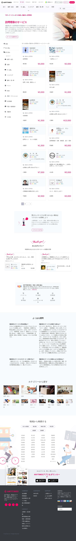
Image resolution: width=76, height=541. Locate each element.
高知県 (53, 437)
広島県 (43, 449)
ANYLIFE (35, 493)
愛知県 (33, 452)
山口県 (43, 452)
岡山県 (43, 447)
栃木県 (23, 454)
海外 (53, 459)
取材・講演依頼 (26, 519)
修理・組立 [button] (11, 7)
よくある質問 (48, 496)
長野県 (33, 444)
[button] (58, 2)
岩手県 (23, 440)
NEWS (35, 496)
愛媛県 (53, 435)
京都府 (42, 430)
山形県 (23, 447)
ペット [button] (47, 7)
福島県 (23, 449)
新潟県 (23, 461)
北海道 (23, 435)
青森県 (23, 437)
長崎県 (53, 444)
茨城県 (23, 452)
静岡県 (33, 449)
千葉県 (23, 459)
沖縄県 (53, 456)
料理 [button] (53, 7)
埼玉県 (51, 426)
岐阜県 (33, 447)
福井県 (33, 440)
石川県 (33, 437)
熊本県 (53, 447)
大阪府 (34, 430)
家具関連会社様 (26, 516)
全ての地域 (26, 426)
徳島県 (43, 454)
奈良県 (43, 437)
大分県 (53, 449)
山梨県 (33, 442)
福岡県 (53, 440)
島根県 (43, 444)
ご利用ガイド (48, 493)
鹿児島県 (53, 454)
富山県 (33, 435)
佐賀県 (53, 442)
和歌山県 (43, 440)
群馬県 (23, 456)
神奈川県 (43, 426)
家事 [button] (17, 7)
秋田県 (23, 444)
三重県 (33, 454)
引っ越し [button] (23, 7)
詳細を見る (34, 289)
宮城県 (23, 442)
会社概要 (24, 493)
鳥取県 (43, 442)
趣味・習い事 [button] (39, 7)
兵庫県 (43, 435)
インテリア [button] (31, 7)
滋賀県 (33, 456)
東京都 (34, 426)
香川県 (43, 456)
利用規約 (24, 496)
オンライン (53, 461)
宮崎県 (53, 452)
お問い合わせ (48, 498)
